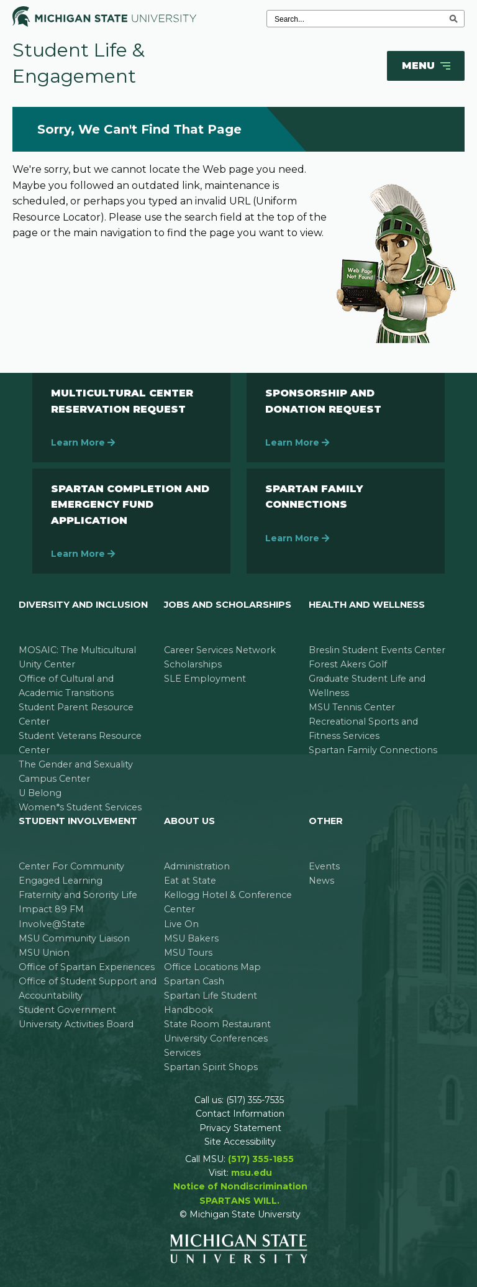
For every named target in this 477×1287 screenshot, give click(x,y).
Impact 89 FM (51, 909)
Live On (181, 924)
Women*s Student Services (80, 807)
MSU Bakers (191, 938)
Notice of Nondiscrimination (240, 1186)
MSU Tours (188, 952)
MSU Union (44, 952)
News (321, 880)
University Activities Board (76, 1024)
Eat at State (190, 880)
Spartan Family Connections (373, 750)
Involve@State (52, 924)
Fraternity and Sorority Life (78, 894)
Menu (427, 65)
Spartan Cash (194, 981)
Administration (197, 866)
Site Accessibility (240, 1141)
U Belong (40, 793)
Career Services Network (220, 650)
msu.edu (251, 1172)
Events (324, 866)
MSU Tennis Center (352, 707)
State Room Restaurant (217, 1024)
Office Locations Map (212, 967)
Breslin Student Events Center (377, 650)
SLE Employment (205, 678)
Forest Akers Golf (348, 664)
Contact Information (240, 1113)
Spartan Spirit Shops (211, 1067)
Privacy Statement (240, 1128)
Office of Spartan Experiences (87, 967)
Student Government (67, 1009)
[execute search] (453, 19)
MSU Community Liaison (74, 938)
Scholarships (193, 664)
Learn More (83, 442)
